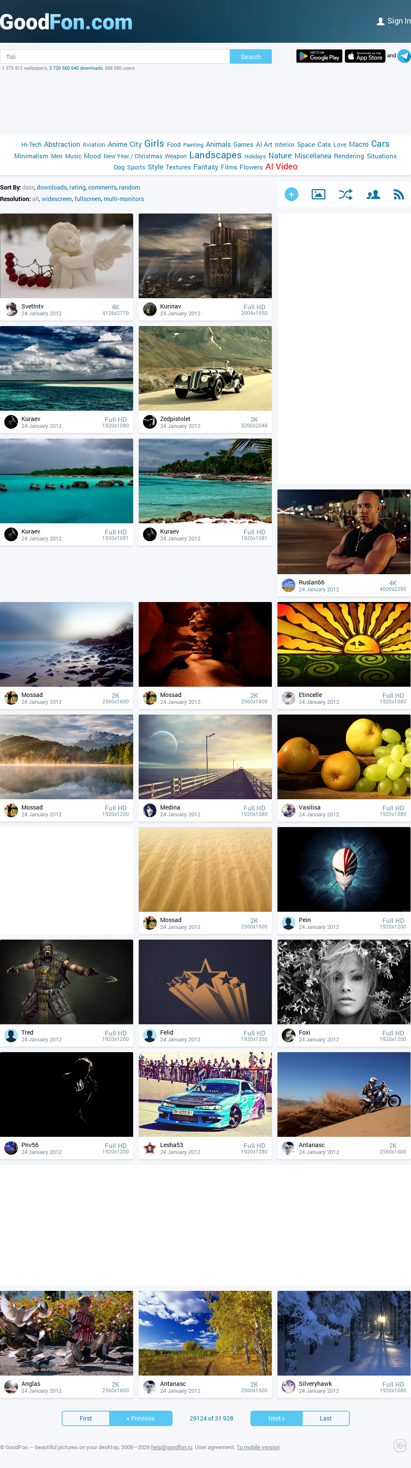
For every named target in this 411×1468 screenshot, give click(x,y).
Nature (280, 155)
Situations (382, 155)
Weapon (176, 156)
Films (229, 167)
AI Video (281, 166)
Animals (218, 143)
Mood (92, 155)
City (136, 143)
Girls (154, 143)
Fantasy (206, 166)
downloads (52, 187)
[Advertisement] (205, 103)
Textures (178, 167)
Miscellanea (313, 155)
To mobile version (258, 1447)
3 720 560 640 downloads (76, 68)
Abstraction (62, 143)
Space (306, 144)
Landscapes (215, 155)
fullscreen (87, 199)
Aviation (94, 144)
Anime (117, 143)
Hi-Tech (31, 144)
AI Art (264, 144)
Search (251, 56)
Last (326, 1418)
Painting (193, 144)
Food (174, 144)
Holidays (255, 156)
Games (243, 144)
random (129, 187)
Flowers (251, 167)
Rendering (349, 155)
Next (277, 1418)
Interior (285, 144)
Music (73, 156)
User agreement (214, 1447)
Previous (140, 1418)
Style (155, 166)
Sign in (394, 20)
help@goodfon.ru (171, 1447)
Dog (119, 167)
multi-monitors (124, 199)
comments (102, 187)
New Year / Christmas (133, 156)
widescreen (57, 199)
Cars (380, 143)
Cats (324, 144)
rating (77, 187)
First (86, 1418)
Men (57, 156)
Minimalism (31, 155)
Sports (136, 167)
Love (340, 144)
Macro (359, 143)
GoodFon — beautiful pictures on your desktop (62, 1447)
